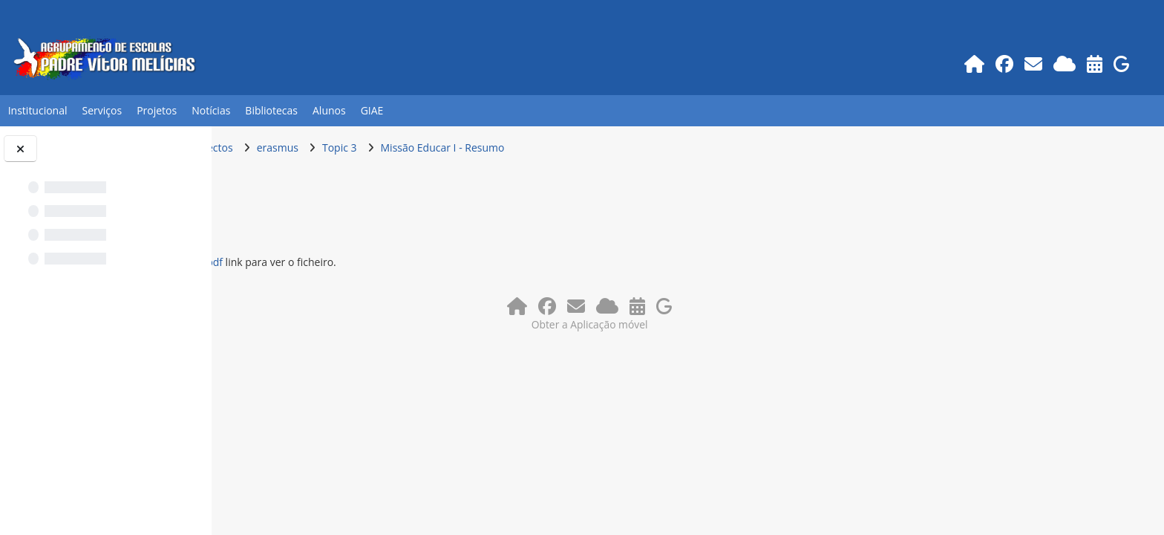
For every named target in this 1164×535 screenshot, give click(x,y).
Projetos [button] (157, 110)
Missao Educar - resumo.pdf (349, 262)
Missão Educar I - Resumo (637, 147)
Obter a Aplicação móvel (688, 322)
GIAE (372, 110)
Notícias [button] (211, 110)
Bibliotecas (271, 110)
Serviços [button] (102, 110)
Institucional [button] (38, 110)
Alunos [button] (329, 110)
